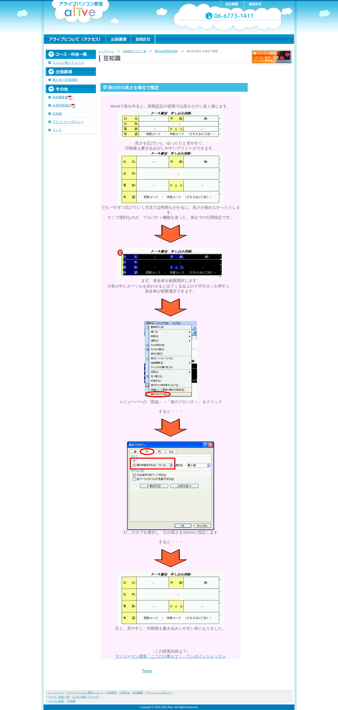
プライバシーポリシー (68, 122)
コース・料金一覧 (58, 696)
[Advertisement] (174, 72)
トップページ (106, 51)
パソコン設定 (56, 700)
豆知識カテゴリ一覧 (134, 51)
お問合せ (124, 692)
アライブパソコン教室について (85, 692)
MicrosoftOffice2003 (166, 51)
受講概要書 (62, 97)
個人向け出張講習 (65, 80)
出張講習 (111, 692)
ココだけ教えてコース (68, 62)
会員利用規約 (61, 105)
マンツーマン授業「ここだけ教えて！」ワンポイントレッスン (170, 656)
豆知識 (57, 113)
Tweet (147, 671)
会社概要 (138, 692)
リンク (57, 130)
